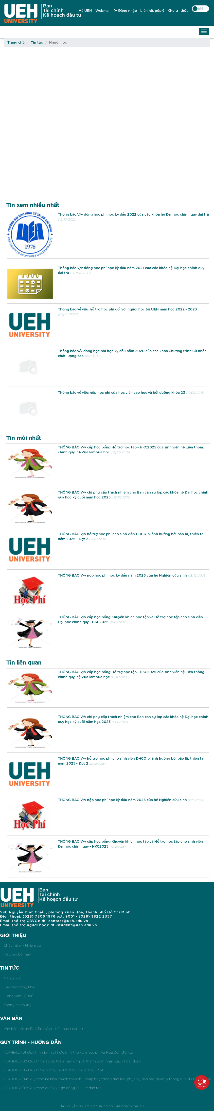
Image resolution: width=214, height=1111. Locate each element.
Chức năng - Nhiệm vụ (22, 945)
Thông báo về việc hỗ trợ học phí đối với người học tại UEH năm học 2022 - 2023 (127, 309)
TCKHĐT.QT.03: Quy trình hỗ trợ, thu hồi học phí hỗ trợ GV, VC (54, 1070)
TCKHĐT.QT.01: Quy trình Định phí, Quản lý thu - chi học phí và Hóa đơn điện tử (68, 1052)
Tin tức (37, 42)
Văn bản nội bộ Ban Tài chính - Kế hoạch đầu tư (43, 1028)
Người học (12, 978)
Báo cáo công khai (19, 987)
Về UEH (85, 11)
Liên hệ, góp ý (152, 11)
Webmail (102, 11)
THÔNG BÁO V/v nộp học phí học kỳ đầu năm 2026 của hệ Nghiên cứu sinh (122, 575)
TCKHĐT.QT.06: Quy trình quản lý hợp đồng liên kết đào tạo (53, 1088)
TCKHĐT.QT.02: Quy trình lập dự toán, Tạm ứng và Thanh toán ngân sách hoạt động (73, 1061)
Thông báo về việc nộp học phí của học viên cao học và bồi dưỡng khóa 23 (121, 392)
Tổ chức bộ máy (17, 954)
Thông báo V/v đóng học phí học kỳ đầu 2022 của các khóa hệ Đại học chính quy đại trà (133, 214)
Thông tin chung (18, 1005)
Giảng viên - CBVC (19, 996)
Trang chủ (16, 42)
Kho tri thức (178, 11)
